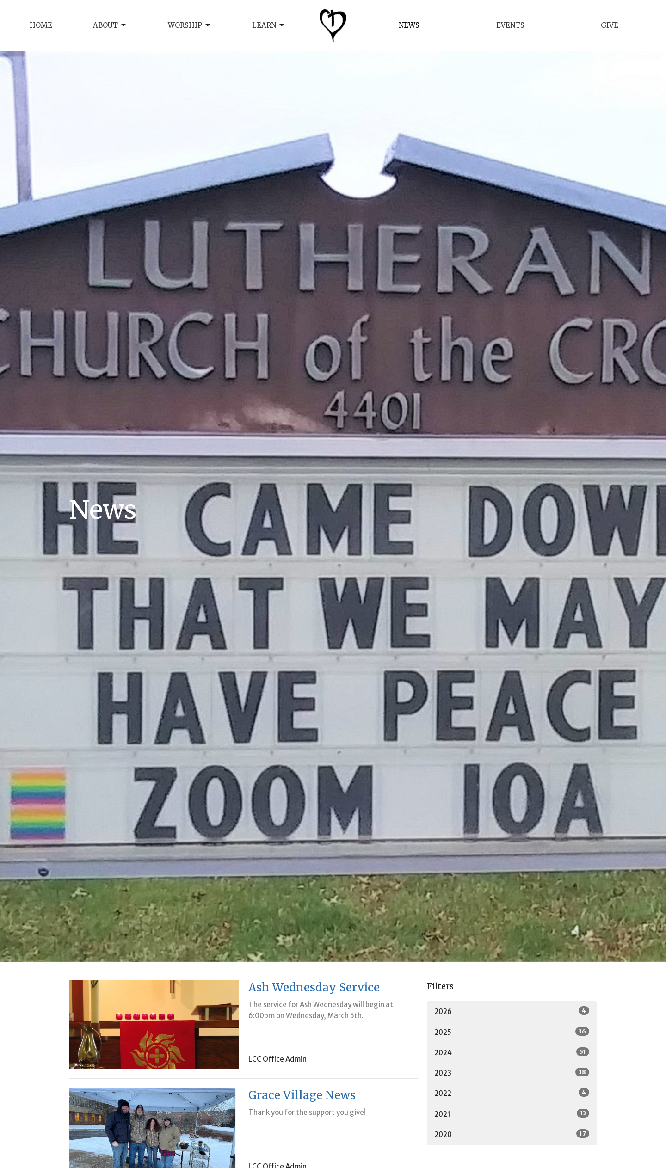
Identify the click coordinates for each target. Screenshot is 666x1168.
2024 (511, 1052)
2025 (511, 1032)
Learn (268, 25)
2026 (511, 1011)
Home (41, 25)
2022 (511, 1093)
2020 (511, 1134)
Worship (189, 25)
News (409, 25)
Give (609, 25)
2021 (511, 1114)
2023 (511, 1072)
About (110, 25)
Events (510, 25)
